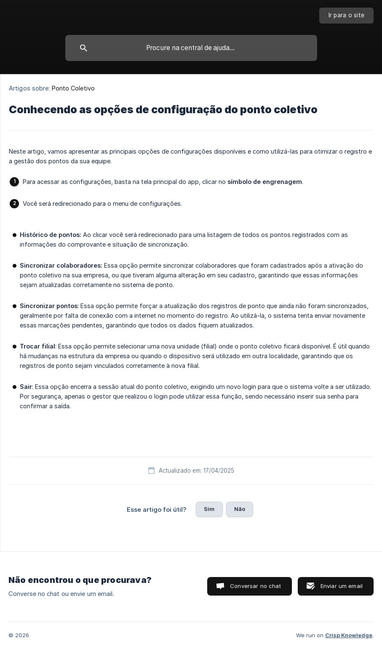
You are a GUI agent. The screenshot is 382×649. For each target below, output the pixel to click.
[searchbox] (191, 48)
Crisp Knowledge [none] (348, 635)
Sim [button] (209, 508)
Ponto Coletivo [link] (73, 88)
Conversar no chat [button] (255, 586)
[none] (346, 16)
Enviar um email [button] (342, 586)
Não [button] (239, 508)
